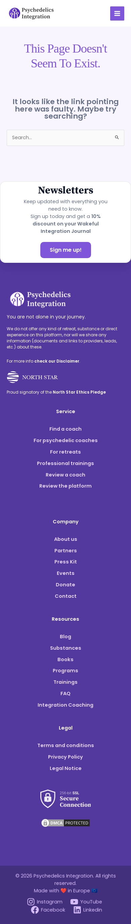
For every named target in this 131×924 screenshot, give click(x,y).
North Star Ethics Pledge (79, 392)
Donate (65, 584)
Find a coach (65, 429)
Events (66, 573)
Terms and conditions (65, 745)
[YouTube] (86, 902)
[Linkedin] (87, 910)
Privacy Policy (65, 756)
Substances (65, 648)
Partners (65, 550)
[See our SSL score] (65, 794)
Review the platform (65, 486)
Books (65, 659)
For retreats (65, 452)
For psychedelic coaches (66, 440)
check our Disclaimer (56, 361)
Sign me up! (66, 250)
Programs (65, 670)
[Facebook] (48, 910)
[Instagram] (44, 902)
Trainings (65, 682)
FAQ (65, 693)
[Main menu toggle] (117, 13)
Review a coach (65, 474)
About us (65, 539)
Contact (66, 596)
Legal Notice (66, 768)
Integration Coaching (65, 705)
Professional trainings (65, 463)
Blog (65, 636)
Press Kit (65, 561)
